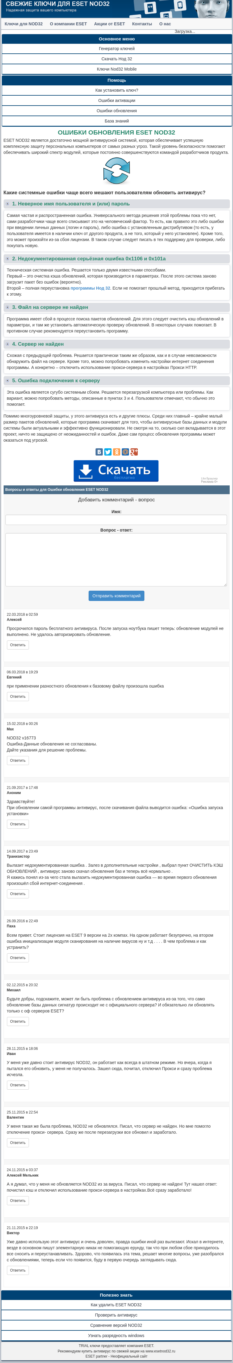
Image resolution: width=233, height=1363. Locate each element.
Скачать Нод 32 (117, 58)
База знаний (117, 121)
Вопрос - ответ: (116, 530)
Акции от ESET (109, 23)
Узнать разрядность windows (116, 1335)
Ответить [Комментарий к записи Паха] (18, 958)
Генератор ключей (116, 48)
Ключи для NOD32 (24, 23)
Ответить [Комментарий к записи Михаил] (18, 1021)
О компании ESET (68, 23)
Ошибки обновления (117, 110)
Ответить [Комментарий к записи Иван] (18, 1085)
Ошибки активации (116, 100)
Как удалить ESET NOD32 (116, 1304)
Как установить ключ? (117, 90)
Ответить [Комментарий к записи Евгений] (18, 696)
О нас (165, 23)
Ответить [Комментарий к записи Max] (18, 760)
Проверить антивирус (116, 1315)
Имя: (116, 511)
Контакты (142, 23)
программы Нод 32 (90, 288)
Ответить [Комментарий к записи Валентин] (18, 1143)
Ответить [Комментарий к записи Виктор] (18, 1270)
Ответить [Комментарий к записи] (18, 824)
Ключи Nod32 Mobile (117, 69)
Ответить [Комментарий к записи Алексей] (18, 645)
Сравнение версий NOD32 (116, 1325)
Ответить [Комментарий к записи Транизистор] (18, 894)
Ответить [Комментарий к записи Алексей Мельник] (18, 1201)
